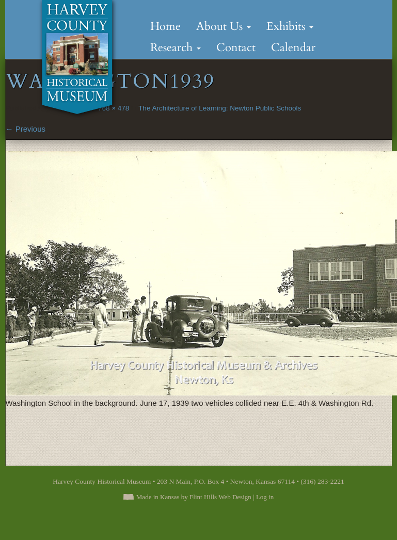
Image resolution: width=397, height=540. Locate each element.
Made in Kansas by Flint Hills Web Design (193, 497)
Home (165, 26)
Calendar (293, 47)
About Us (223, 26)
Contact (236, 47)
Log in (265, 497)
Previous (26, 128)
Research (175, 47)
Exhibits (289, 26)
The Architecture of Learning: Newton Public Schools (219, 108)
